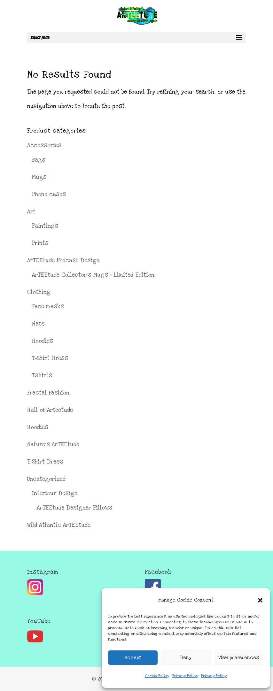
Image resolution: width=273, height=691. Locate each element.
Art (31, 211)
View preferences (238, 658)
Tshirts (42, 375)
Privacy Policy (185, 675)
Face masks (48, 306)
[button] (260, 600)
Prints (40, 243)
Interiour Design (55, 493)
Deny (185, 658)
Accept (133, 658)
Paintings (45, 226)
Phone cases (49, 194)
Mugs (39, 177)
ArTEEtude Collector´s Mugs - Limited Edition (93, 275)
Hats (38, 323)
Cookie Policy (157, 675)
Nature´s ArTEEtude (53, 444)
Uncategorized (46, 479)
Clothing (39, 292)
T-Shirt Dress (50, 358)
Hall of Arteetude (50, 410)
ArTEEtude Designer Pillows (74, 507)
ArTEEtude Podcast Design (63, 260)
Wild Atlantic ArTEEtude (58, 525)
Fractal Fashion (48, 392)
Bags (38, 160)
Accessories (44, 145)
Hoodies (42, 341)
